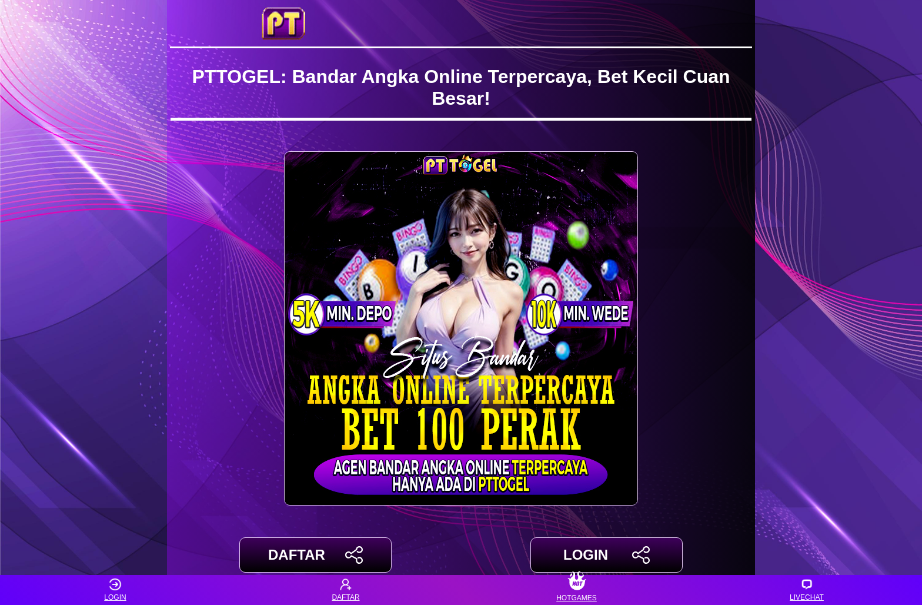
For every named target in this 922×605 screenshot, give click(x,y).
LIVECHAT (807, 590)
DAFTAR (315, 555)
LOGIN (606, 555)
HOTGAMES (576, 590)
